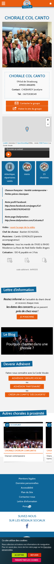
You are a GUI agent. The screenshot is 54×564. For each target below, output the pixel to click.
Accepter (19, 555)
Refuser (34, 555)
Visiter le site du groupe (30, 108)
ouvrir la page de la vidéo (22, 227)
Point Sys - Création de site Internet (27, 506)
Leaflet (5, 143)
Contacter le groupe (30, 103)
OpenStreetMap (22, 143)
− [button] (48, 124)
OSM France (43, 143)
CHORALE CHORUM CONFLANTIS (20, 450)
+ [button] (48, 120)
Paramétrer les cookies (26, 560)
